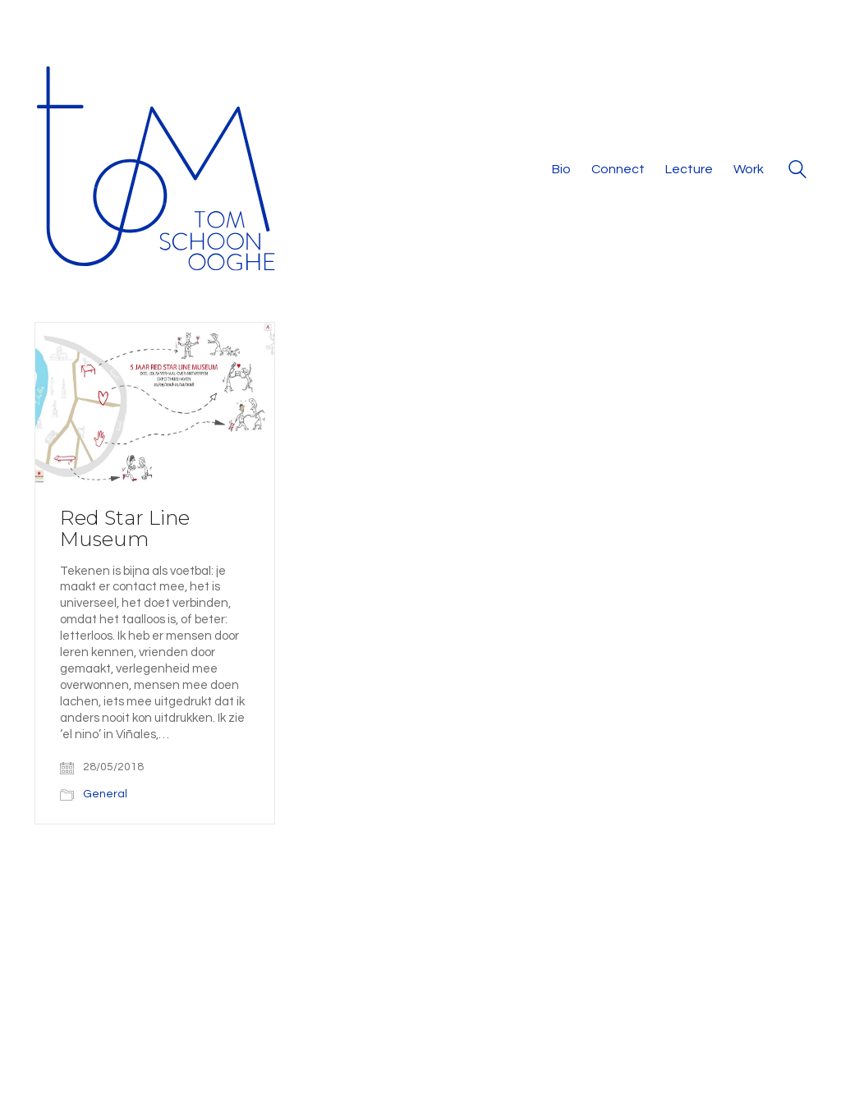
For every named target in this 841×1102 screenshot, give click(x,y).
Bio (561, 169)
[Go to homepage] (157, 170)
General (105, 794)
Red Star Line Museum (125, 529)
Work (748, 169)
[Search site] (797, 171)
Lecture (689, 169)
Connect (618, 169)
